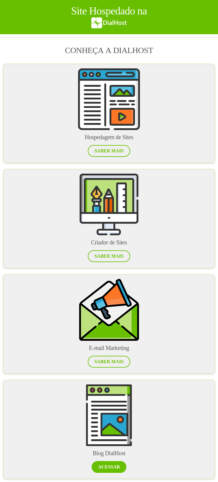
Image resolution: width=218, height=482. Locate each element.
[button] (109, 151)
